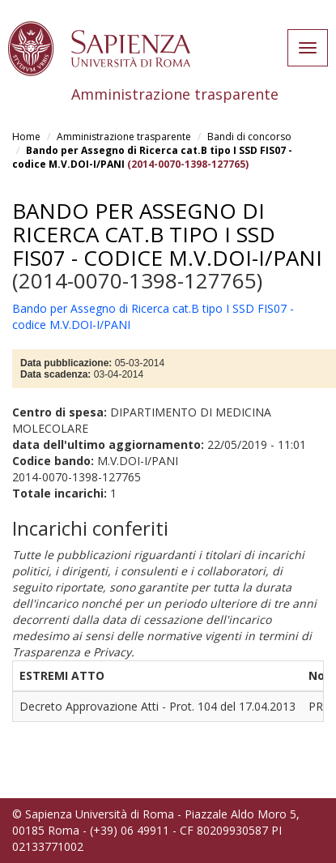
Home (26, 136)
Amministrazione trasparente (124, 136)
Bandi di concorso (249, 136)
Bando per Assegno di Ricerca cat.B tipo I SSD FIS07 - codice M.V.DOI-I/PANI (167, 233)
